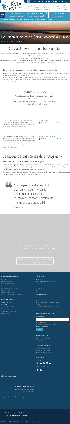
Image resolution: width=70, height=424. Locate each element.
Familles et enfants (6, 281)
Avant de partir (5, 290)
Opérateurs (4, 304)
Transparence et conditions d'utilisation (47, 307)
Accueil (3, 41)
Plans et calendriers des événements (46, 281)
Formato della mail (46, 323)
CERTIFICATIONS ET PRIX (33, 421)
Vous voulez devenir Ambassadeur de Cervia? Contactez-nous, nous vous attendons (35, 261)
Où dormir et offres (65, 7)
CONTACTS (4, 421)
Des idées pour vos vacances (47, 7)
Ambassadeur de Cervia (43, 348)
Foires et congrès (6, 309)
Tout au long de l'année (7, 292)
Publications (39, 279)
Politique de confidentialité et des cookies (47, 302)
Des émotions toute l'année (38, 7)
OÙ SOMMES (20, 421)
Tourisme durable (6, 302)
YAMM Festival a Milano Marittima (52, 139)
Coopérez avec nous (15, 41)
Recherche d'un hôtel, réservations (24, 389)
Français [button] (36, 1)
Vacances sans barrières (8, 286)
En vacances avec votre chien (9, 288)
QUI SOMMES (12, 421)
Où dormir (4, 279)
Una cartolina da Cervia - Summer (51, 123)
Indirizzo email (40, 316)
